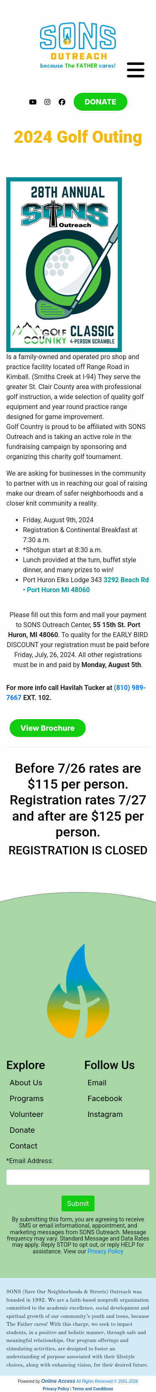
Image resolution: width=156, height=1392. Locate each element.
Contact (23, 1145)
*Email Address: (29, 1161)
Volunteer (26, 1114)
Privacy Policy (106, 1251)
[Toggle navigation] (135, 70)
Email (97, 1082)
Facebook (105, 1098)
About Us (26, 1082)
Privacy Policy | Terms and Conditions (78, 1389)
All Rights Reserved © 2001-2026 (107, 1381)
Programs (27, 1098)
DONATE (100, 101)
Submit (78, 1203)
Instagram (105, 1114)
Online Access (58, 1381)
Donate (22, 1130)
